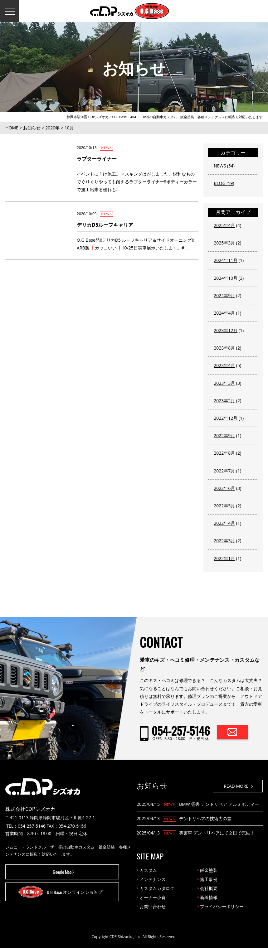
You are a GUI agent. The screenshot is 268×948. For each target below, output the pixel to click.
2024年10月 (225, 278)
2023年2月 (224, 401)
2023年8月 (224, 348)
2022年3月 (224, 541)
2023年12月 (225, 330)
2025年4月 (224, 225)
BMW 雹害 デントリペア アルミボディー (219, 804)
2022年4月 (224, 523)
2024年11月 (225, 260)
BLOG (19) (224, 183)
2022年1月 (224, 558)
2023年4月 (224, 365)
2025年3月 (224, 243)
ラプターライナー (97, 158)
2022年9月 (224, 435)
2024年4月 (224, 313)
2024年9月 (224, 295)
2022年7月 (224, 471)
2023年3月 (224, 383)
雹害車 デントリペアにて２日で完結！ (217, 833)
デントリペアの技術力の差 (205, 818)
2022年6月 (224, 488)
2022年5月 (224, 506)
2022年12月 (225, 418)
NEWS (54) (224, 166)
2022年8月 (224, 453)
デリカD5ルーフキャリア (105, 224)
